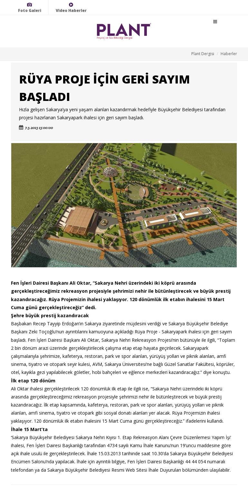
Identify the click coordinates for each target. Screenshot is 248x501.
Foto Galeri (29, 7)
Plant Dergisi (202, 53)
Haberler (229, 53)
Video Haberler (71, 7)
